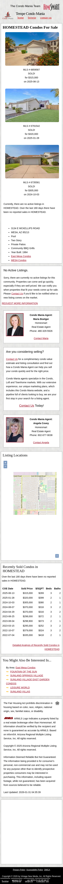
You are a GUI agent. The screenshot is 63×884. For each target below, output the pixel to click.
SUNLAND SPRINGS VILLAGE (26, 675)
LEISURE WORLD (20, 687)
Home (20, 17)
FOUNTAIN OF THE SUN (23, 671)
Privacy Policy (19, 870)
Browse (32, 17)
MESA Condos (18, 260)
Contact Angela (41, 442)
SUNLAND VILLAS (20, 691)
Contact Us (46, 17)
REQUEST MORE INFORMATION (20, 303)
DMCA (47, 870)
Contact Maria (41, 338)
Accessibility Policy (34, 870)
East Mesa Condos (21, 256)
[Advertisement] (31, 831)
